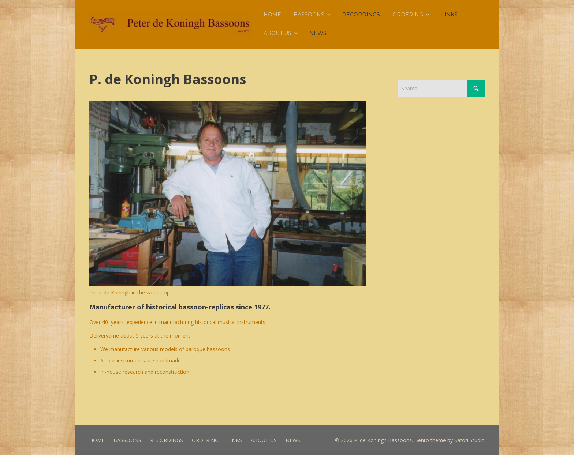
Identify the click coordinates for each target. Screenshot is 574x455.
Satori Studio (469, 440)
